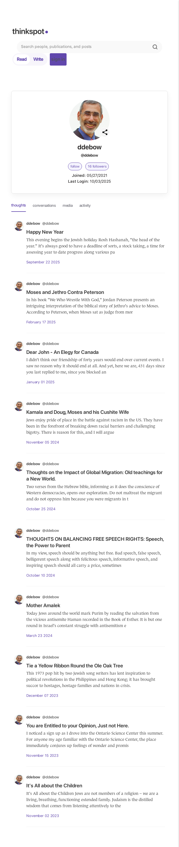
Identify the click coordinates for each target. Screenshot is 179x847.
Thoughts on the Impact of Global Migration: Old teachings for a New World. (94, 475)
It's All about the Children (54, 785)
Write (38, 59)
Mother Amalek (43, 605)
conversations (44, 205)
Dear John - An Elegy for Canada (62, 352)
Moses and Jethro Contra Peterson (65, 292)
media (68, 205)
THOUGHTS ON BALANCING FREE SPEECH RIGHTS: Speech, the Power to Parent (95, 542)
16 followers (97, 166)
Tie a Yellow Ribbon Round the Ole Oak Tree (74, 666)
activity (85, 205)
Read (22, 59)
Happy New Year (44, 232)
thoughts (18, 205)
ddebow (42, 223)
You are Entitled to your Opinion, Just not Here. (77, 725)
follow (74, 166)
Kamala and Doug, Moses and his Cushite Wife (77, 412)
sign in (58, 59)
